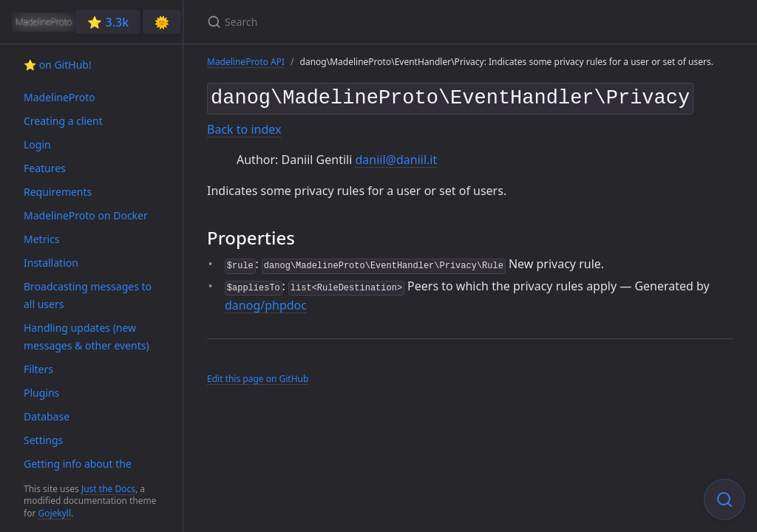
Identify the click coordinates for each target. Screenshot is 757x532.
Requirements (58, 192)
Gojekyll (54, 513)
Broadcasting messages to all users (88, 295)
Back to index (244, 126)
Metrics (41, 239)
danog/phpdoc (266, 302)
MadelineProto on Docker (86, 215)
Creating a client (63, 121)
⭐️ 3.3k (108, 22)
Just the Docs (108, 488)
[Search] (381, 22)
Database (46, 416)
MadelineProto (59, 97)
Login (37, 144)
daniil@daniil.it (396, 157)
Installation (51, 263)
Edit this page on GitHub (257, 375)
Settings (43, 440)
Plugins (41, 393)
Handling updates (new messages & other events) (86, 336)
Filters (38, 369)
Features (45, 168)
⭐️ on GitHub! (58, 65)
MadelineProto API (246, 61)
